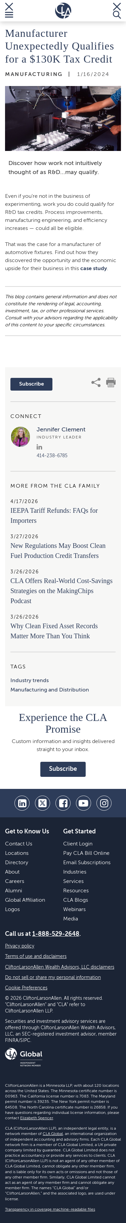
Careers (14, 881)
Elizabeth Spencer (36, 1118)
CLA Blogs (75, 900)
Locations (17, 853)
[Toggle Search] (117, 11)
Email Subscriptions (87, 863)
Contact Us (18, 844)
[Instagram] (104, 803)
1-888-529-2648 (55, 934)
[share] (96, 382)
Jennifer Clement (61, 430)
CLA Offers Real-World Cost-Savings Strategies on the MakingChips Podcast (61, 590)
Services (73, 881)
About (12, 872)
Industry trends (29, 680)
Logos (12, 909)
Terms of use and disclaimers (36, 956)
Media (70, 919)
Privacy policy (19, 946)
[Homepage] (63, 10)
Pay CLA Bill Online (86, 853)
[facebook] (63, 803)
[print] (111, 382)
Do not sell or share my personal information (53, 977)
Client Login (77, 844)
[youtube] (83, 803)
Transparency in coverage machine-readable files (50, 1210)
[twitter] (42, 803)
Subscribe (31, 384)
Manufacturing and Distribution (49, 690)
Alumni (13, 891)
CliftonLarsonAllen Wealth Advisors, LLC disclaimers (59, 967)
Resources (76, 891)
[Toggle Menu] (9, 11)
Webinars (74, 909)
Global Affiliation (25, 900)
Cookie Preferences (26, 988)
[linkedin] (22, 803)
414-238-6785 (52, 456)
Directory (16, 863)
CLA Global (53, 1134)
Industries (74, 872)
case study (93, 268)
